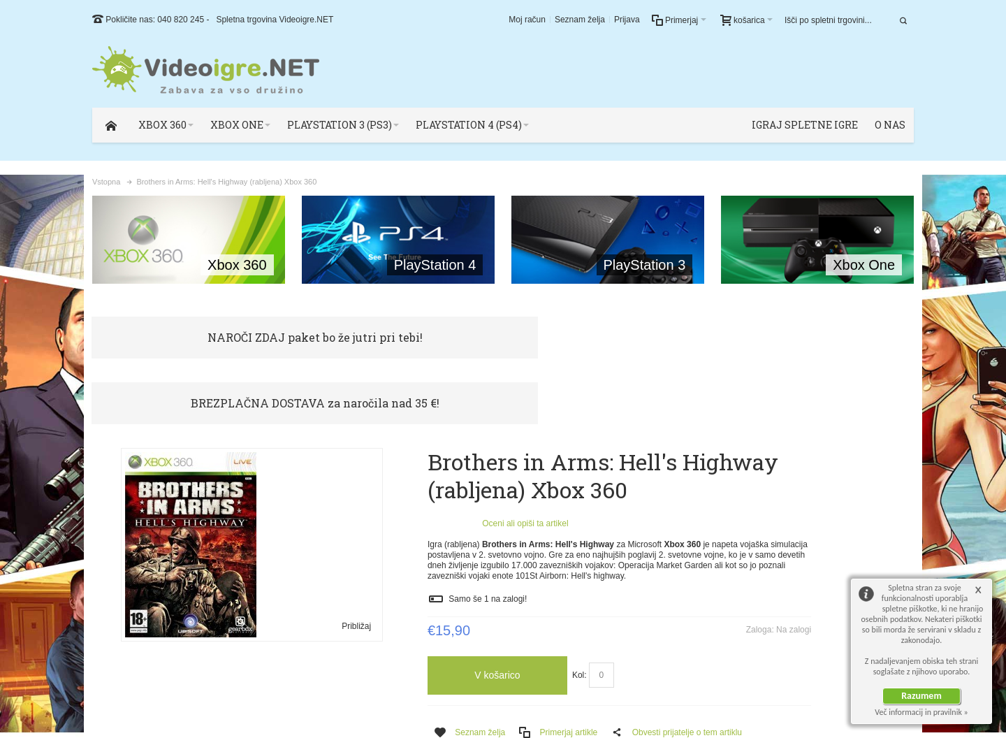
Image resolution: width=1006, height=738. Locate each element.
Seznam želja (580, 19)
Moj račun (527, 19)
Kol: (523, 619)
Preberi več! (786, 526)
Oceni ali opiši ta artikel (469, 457)
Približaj (328, 560)
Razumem (921, 696)
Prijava (627, 19)
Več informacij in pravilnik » (921, 712)
